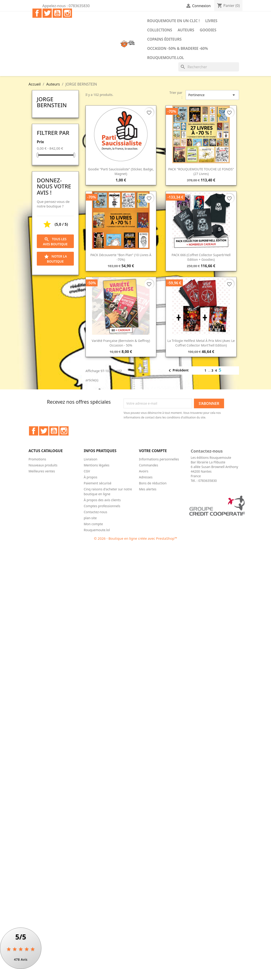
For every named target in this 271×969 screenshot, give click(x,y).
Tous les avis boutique (55, 241)
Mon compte (93, 524)
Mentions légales (97, 465)
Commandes (148, 465)
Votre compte (153, 450)
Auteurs (186, 30)
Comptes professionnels (102, 506)
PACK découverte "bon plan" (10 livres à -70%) (120, 257)
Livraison (90, 459)
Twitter (47, 13)
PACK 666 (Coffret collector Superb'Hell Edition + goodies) (201, 257)
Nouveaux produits (43, 465)
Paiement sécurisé (97, 483)
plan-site (90, 518)
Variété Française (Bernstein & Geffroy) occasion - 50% (121, 342)
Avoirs (143, 471)
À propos (90, 477)
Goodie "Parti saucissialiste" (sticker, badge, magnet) (121, 171)
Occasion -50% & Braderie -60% (177, 48)
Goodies (208, 30)
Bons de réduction (153, 483)
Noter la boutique (55, 259)
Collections (159, 30)
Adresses (146, 477)
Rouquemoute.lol (165, 57)
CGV (87, 471)
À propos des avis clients (102, 500)
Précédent (177, 370)
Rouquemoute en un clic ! (173, 20)
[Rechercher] (208, 66)
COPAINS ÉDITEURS (164, 39)
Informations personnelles (159, 459)
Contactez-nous (95, 512)
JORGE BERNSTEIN (52, 102)
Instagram (67, 13)
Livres (211, 20)
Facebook (37, 13)
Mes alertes (147, 489)
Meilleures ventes (42, 471)
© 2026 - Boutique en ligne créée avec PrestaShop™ (135, 538)
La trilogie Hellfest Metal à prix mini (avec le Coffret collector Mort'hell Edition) (201, 342)
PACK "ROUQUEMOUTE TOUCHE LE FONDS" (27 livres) (201, 171)
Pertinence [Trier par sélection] (212, 95)
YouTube (57, 13)
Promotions (37, 459)
